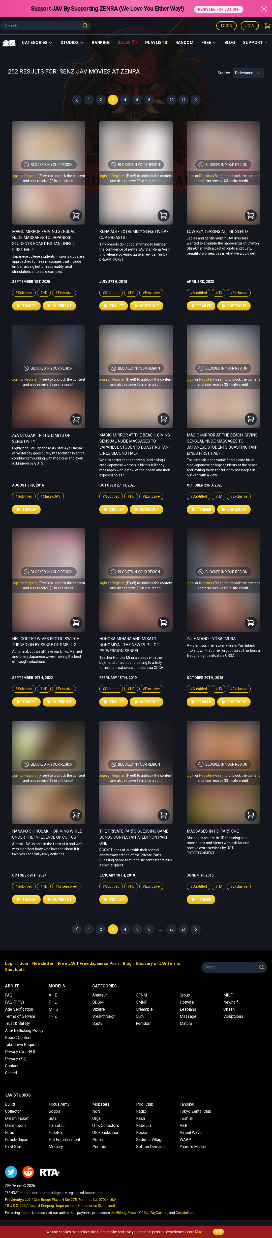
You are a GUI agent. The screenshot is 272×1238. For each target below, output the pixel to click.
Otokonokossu (105, 1132)
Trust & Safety (17, 1023)
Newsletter (43, 963)
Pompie (99, 1146)
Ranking (101, 42)
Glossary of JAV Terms (158, 963)
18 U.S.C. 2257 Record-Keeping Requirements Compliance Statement (60, 1206)
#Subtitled (23, 293)
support (255, 42)
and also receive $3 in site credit (48, 181)
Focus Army (59, 1104)
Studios (72, 42)
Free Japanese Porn (99, 963)
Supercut (59, 305)
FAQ (8, 995)
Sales (127, 42)
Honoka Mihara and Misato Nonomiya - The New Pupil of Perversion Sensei (129, 644)
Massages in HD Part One (213, 831)
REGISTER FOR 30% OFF (219, 8)
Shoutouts (15, 969)
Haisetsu (57, 1125)
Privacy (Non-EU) (20, 1051)
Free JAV (66, 963)
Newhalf (230, 1002)
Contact (11, 1065)
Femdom (144, 1023)
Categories (37, 42)
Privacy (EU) (15, 1058)
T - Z (53, 1016)
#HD (43, 293)
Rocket (142, 1132)
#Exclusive (64, 293)
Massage (188, 1016)
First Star (13, 1146)
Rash (140, 1118)
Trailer (26, 305)
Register (31, 176)
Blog (229, 42)
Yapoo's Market (193, 1146)
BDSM (98, 1002)
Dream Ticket (16, 1118)
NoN (96, 1111)
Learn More (194, 1232)
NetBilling (118, 1213)
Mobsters (101, 1104)
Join (249, 25)
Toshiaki (187, 1118)
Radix (141, 1111)
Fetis (9, 1132)
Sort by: (224, 72)
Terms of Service (20, 1016)
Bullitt (10, 1104)
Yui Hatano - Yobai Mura (211, 638)
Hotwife (187, 1002)
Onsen (229, 1009)
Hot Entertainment (64, 1139)
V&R (183, 1125)
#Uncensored (66, 886)
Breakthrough (103, 1016)
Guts (53, 1118)
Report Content (18, 1037)
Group (185, 995)
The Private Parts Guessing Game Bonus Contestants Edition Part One (133, 837)
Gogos (54, 1111)
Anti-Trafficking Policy (24, 1030)
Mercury (56, 1146)
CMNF (141, 1002)
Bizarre (98, 1009)
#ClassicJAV (50, 496)
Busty (97, 1023)
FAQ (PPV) (14, 1002)
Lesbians (188, 1009)
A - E (53, 995)
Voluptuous (233, 1016)
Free (208, 42)
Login (226, 25)
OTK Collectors (105, 1125)
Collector (13, 1111)
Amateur (99, 995)
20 (171, 100)
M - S (53, 1009)
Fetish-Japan (16, 1139)
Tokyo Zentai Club (195, 1111)
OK (218, 1232)
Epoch (133, 1213)
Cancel (11, 1073)
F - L (53, 1002)
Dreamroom (15, 1125)
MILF (228, 995)
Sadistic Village (150, 1139)
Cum (140, 1016)
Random (184, 42)
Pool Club (144, 1104)
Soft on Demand (150, 1146)
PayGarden (158, 1213)
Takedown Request (22, 1044)
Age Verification (19, 1009)
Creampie (144, 1009)
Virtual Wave (191, 1132)
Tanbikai (187, 1104)
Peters (98, 1139)
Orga (96, 1118)
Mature (186, 1023)
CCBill (143, 1213)
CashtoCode (185, 1213)
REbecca (144, 1125)
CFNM (141, 995)
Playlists (156, 42)
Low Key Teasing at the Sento (217, 231)
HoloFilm (57, 1132)
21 (184, 100)
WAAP (185, 1139)
